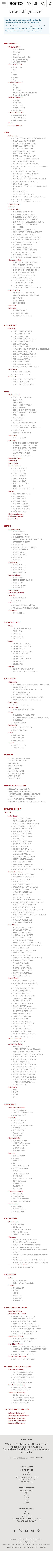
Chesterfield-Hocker (15, 516)
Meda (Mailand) (18, 67)
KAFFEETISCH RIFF (20, 687)
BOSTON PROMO (20, 1141)
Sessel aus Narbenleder (16, 1418)
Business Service (19, 108)
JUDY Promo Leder (20, 1280)
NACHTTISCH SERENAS (22, 728)
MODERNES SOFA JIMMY (22, 247)
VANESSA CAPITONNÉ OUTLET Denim (28, 945)
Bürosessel (12, 440)
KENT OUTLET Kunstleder (23, 859)
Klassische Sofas (14, 290)
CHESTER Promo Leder (22, 1143)
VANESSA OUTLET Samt (22, 933)
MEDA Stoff (17, 1136)
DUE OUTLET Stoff (20, 882)
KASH (15, 1095)
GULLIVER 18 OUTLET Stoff (23, 874)
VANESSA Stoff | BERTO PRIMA (24, 1352)
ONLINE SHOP (12, 809)
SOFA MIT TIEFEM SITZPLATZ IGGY (27, 240)
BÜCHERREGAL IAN (21, 705)
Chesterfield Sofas (15, 260)
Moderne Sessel (14, 395)
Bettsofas (11, 1153)
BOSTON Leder (19, 839)
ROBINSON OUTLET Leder (23, 877)
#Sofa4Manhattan (19, 118)
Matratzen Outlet (14, 1039)
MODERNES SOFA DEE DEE (23, 214)
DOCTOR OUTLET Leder (22, 968)
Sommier (11, 595)
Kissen (10, 733)
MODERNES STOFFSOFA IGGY (25, 217)
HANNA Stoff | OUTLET (22, 976)
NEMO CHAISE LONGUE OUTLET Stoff (28, 910)
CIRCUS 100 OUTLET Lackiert (24, 1072)
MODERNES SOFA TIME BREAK (25, 219)
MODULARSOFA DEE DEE (23, 149)
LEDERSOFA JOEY (20, 311)
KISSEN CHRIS (18, 740)
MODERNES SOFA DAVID (23, 212)
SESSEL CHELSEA (19, 481)
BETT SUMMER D (19, 570)
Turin (15, 72)
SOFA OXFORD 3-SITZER (23, 285)
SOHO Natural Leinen (21, 1395)
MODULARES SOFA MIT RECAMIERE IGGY (29, 138)
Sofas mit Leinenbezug (16, 1370)
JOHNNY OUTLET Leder (22, 849)
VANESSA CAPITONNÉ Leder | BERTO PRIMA (30, 1347)
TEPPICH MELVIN (20, 745)
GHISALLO (17, 1184)
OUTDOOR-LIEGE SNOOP (18, 761)
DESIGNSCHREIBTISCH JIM (23, 710)
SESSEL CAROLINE (15, 766)
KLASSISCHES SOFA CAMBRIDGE (26, 296)
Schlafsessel (12, 369)
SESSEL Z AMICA (19, 438)
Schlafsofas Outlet (14, 872)
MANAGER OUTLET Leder (23, 960)
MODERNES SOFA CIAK (22, 255)
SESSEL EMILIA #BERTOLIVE (19, 789)
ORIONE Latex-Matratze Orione (25, 1240)
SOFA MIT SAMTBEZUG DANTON (26, 252)
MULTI (15, 1092)
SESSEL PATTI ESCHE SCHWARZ (25, 425)
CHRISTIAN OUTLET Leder (23, 852)
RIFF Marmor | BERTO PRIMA (24, 1359)
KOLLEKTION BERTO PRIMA (15, 1308)
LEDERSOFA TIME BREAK (23, 245)
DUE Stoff (16, 1171)
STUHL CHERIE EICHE (21, 644)
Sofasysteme (12, 136)
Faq (14, 85)
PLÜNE (16, 1291)
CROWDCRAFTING (16, 113)
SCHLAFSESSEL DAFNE (22, 372)
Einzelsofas (12, 1118)
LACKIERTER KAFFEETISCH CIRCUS (27, 700)
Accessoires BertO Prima (17, 1357)
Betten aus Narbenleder (17, 1421)
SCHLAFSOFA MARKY (21, 334)
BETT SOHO (18, 545)
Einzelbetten (12, 562)
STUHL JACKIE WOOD (22, 659)
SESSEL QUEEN (19, 471)
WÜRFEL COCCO (20, 511)
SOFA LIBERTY (18, 300)
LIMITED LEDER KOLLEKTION (16, 1410)
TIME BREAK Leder (20, 1123)
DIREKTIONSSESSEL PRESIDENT (25, 443)
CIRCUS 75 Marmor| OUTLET (24, 1069)
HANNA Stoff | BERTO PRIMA (24, 1354)
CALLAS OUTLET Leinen (22, 867)
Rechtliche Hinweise (30, 1547)
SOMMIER (17, 600)
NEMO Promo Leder (20, 1168)
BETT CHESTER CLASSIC (22, 580)
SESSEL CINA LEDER (21, 484)
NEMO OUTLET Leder (21, 879)
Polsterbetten (13, 590)
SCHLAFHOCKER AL (21, 382)
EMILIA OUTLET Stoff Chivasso (24, 950)
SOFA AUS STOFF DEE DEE (23, 194)
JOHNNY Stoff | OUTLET (22, 829)
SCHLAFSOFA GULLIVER (22, 331)
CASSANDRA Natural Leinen (24, 1400)
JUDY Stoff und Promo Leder (23, 1283)
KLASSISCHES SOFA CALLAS (24, 293)
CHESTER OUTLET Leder (22, 834)
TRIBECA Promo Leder (21, 1235)
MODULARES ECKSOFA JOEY (24, 156)
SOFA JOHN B (13, 769)
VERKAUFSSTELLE (15, 65)
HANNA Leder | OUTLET (22, 928)
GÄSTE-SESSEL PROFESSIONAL (25, 451)
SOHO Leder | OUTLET (22, 991)
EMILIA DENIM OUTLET (22, 930)
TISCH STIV (17, 631)
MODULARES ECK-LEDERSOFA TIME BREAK (30, 179)
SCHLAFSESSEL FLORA (21, 374)
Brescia (15, 77)
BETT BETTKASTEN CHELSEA (24, 547)
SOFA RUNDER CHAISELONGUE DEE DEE (29, 197)
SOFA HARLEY (18, 227)
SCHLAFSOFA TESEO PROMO (24, 354)
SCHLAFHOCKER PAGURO (23, 385)
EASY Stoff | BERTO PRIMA (23, 1319)
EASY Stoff (17, 1161)
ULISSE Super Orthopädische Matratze (27, 1245)
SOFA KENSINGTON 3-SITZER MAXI (27, 288)
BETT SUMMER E (19, 573)
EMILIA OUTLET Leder (21, 965)
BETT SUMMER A (19, 598)
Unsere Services (19, 49)
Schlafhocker (13, 377)
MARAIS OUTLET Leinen (22, 1006)
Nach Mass (17, 103)
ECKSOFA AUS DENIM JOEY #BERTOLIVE (24, 794)
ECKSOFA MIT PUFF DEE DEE (24, 161)
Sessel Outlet (13, 925)
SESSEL (7, 391)
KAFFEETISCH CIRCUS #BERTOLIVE (22, 797)
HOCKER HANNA (20, 501)
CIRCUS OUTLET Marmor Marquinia (26, 1049)
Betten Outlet (13, 978)
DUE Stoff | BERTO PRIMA (23, 1334)
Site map (43, 1547)
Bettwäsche (12, 603)
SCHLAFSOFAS (10, 325)
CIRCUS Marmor (19, 1209)
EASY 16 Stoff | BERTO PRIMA (24, 1324)
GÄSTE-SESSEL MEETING (22, 456)
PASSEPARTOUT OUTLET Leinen (25, 887)
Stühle (10, 641)
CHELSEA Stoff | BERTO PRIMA (24, 1339)
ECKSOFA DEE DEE (20, 184)
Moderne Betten (14, 529)
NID (14, 1097)
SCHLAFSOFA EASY (20, 344)
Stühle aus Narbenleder (16, 1423)
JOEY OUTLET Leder (21, 846)
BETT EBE (16, 560)
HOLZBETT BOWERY (21, 537)
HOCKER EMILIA (19, 499)
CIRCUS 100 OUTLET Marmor (24, 1057)
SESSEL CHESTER (19, 473)
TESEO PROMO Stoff (21, 1173)
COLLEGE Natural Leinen (22, 1382)
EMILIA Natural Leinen (21, 1390)
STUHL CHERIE (19, 649)
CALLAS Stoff (18, 1133)
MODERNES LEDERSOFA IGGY (25, 230)
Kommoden (12, 610)
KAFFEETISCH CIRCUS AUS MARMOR (27, 690)
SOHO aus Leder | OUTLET (23, 986)
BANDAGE (17, 1298)
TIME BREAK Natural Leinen (23, 1372)
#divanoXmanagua (19, 120)
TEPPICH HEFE (19, 748)
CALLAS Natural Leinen (21, 1380)
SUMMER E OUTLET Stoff (22, 1026)
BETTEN (7, 526)
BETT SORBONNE (20, 555)
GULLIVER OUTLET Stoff (22, 892)
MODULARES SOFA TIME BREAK (25, 164)
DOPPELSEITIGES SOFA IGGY (24, 151)
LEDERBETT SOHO (20, 535)
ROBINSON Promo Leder (22, 1179)
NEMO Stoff (17, 1176)
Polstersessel (13, 463)
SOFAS (6, 132)
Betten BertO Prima (15, 1336)
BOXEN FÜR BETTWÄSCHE (24, 1267)
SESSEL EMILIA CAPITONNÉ (24, 410)
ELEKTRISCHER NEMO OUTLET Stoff (27, 900)
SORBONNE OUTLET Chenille (24, 1009)
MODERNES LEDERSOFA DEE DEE (26, 242)
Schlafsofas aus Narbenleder (18, 1416)
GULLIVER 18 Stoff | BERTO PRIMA (26, 1326)
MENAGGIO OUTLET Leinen (24, 857)
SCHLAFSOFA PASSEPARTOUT (24, 339)
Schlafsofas (12, 329)
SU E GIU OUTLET (20, 1085)
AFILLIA (16, 1293)
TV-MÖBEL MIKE (19, 723)
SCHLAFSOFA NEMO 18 (22, 346)
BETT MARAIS (18, 552)
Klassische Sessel (14, 466)
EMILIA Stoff (17, 1194)
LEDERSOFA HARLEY (21, 313)
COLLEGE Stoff (18, 1130)
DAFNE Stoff (17, 1186)
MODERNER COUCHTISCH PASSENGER (29, 697)
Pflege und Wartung (20, 60)
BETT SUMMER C (19, 567)
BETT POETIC (18, 583)
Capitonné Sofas (14, 1138)
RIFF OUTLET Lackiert (21, 1047)
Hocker (11, 491)
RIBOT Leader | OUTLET (22, 831)
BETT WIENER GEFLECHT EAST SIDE (27, 540)
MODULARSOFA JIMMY (22, 199)
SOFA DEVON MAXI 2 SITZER (24, 273)
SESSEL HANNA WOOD (22, 405)
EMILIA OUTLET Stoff (21, 948)
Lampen (11, 1286)
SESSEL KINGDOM (20, 468)
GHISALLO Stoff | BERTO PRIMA (25, 1331)
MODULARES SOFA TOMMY (24, 141)
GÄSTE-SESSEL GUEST (21, 453)
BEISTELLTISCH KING (21, 692)
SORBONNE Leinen (20, 1232)
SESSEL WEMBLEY (20, 479)
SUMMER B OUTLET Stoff (22, 1036)
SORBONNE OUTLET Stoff (23, 988)
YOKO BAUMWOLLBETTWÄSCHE (26, 608)
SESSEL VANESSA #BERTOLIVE (20, 792)
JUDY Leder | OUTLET (21, 1062)
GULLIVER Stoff (19, 1156)
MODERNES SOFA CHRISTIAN (25, 250)
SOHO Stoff (17, 1227)
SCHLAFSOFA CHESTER (22, 278)
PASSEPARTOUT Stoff (21, 1166)
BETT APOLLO (18, 588)
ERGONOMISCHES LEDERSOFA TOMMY (28, 222)
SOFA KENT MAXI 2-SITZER (24, 275)
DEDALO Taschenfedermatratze (24, 1242)
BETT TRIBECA (19, 578)
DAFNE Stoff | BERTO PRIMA (24, 1316)
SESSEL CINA (18, 486)
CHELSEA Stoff (18, 1224)
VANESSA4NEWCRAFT (22, 433)
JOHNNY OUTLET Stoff (22, 844)
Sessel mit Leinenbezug (16, 1385)
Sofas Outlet (12, 816)
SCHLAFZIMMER (11, 1218)
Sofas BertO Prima (15, 1311)
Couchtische (13, 1204)
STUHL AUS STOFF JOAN (22, 651)
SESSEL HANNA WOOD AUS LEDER (27, 428)
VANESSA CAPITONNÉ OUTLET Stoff (27, 958)
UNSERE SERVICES (15, 98)
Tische (10, 626)
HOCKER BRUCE (15, 779)
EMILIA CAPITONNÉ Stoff (23, 940)
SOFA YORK (17, 298)
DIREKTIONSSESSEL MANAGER (25, 446)
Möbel (10, 712)
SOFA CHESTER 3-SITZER (23, 265)
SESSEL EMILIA (18, 403)
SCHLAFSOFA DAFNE (21, 362)
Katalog (15, 88)
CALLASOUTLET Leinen (22, 854)
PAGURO (16, 1158)
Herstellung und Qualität (22, 57)
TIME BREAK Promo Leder (23, 1113)
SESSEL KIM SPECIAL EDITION (24, 423)
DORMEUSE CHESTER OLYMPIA (25, 270)
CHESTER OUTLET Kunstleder (24, 905)
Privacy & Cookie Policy (21, 95)
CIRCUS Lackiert (19, 1212)
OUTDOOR (8, 755)
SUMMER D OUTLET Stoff (23, 1003)
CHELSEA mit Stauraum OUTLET (25, 983)
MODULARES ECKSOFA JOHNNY (26, 159)
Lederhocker (13, 519)
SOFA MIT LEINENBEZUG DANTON (27, 257)
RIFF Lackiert (17, 1206)
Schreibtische (13, 707)
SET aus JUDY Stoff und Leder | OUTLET (28, 1054)
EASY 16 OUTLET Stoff (21, 895)
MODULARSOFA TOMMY (23, 176)
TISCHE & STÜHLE (12, 623)
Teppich (11, 743)
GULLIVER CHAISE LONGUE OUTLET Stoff (29, 915)
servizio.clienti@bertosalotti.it (26, 1542)
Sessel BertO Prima (15, 1344)
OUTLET (7, 813)
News (10, 123)
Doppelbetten (13, 1222)
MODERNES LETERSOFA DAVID (25, 225)
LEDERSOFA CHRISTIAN (22, 316)
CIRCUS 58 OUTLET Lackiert (24, 1074)
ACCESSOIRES (10, 679)
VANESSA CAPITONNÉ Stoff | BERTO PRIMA (30, 1349)
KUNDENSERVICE (15, 82)
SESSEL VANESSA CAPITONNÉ (25, 413)
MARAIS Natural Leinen (21, 1403)
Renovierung (17, 105)
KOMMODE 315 (19, 613)
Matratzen (12, 1237)
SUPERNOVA (18, 1301)
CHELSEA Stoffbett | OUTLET (24, 981)
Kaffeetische (12, 682)
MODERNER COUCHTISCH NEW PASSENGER (31, 685)
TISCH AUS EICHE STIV (22, 629)
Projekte (16, 100)
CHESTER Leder (19, 1148)
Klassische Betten (14, 575)
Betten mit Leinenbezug (16, 1393)
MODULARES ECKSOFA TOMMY (25, 174)
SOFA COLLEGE (19, 303)
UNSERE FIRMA (14, 47)
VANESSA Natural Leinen (22, 1387)
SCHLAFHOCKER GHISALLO (24, 379)
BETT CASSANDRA (20, 550)
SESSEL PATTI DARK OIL (22, 397)
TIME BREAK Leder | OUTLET (24, 826)
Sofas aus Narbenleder (16, 1413)
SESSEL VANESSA (19, 408)
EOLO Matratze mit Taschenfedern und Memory (30, 1262)
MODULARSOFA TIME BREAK (24, 143)
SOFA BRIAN (13, 763)
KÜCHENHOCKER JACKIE (23, 669)
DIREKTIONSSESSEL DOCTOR (24, 448)
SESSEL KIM (17, 400)
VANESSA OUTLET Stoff (22, 971)
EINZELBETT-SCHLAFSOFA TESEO (26, 367)
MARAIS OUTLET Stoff (21, 1001)
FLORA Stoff (17, 1189)
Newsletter (17, 90)
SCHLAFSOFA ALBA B (21, 359)
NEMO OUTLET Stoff (21, 917)
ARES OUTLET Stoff (20, 1019)
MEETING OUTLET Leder (22, 973)
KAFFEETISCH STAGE (21, 695)
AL (14, 1163)
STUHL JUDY (18, 664)
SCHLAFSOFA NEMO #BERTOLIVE (21, 799)
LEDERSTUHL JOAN (20, 654)
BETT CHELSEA (19, 532)
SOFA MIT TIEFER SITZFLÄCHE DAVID (27, 232)
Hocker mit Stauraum (16, 514)
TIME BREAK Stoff (20, 1110)
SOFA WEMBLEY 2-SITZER (23, 283)
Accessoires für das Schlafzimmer (20, 1265)
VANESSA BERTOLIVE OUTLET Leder (27, 943)
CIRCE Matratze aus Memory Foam (26, 1247)
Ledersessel (12, 461)
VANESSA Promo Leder (22, 1201)
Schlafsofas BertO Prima (17, 1314)
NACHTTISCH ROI (20, 730)
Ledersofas (12, 308)
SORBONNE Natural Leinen (23, 1398)
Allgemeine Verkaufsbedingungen (25, 93)
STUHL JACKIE (18, 656)
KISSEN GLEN (18, 738)
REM (15, 1090)
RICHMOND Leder (20, 1146)
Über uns (16, 52)
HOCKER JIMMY (19, 496)
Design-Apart (18, 110)
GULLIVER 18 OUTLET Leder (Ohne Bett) (28, 869)
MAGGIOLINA (18, 1288)
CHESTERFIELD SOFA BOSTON (25, 263)
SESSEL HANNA (19, 415)
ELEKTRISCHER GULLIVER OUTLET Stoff (28, 902)
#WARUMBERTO (19, 62)
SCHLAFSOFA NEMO (21, 336)
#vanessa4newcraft (20, 115)
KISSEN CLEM (18, 735)
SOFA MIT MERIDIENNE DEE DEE (26, 171)
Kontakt (16, 55)
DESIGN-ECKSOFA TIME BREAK (25, 182)
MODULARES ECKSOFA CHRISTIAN (27, 202)
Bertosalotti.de (16, 3)
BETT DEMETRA (19, 585)
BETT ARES (17, 557)
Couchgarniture (14, 204)
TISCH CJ (16, 634)
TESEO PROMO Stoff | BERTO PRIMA (27, 1329)
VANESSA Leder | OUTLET (23, 935)
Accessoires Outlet (15, 1044)
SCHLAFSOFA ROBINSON (23, 341)
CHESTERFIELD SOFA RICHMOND (26, 268)
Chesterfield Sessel (15, 458)
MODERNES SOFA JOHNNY (24, 235)
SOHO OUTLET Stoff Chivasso (24, 1034)
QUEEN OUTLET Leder (22, 955)
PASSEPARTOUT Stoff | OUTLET (25, 889)
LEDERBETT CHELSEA (21, 542)
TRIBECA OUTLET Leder (22, 998)
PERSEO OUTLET (19, 1042)
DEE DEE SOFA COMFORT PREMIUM (27, 237)
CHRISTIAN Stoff (19, 1115)
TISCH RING (18, 636)
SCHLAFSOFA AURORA (22, 364)
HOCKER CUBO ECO (21, 506)
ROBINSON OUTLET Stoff (23, 885)
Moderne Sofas (13, 209)
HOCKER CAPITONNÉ (22, 494)
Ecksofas (11, 207)
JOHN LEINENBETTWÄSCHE (24, 605)
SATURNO (17, 1296)
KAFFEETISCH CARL (16, 771)
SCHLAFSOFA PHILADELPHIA (24, 357)
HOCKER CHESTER (20, 504)
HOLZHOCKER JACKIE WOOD (25, 672)
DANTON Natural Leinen (22, 1375)
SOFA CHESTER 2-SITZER (23, 280)
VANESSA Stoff (18, 1196)
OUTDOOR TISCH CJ (16, 773)
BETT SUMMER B (19, 565)
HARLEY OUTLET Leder (22, 819)
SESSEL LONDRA (19, 476)
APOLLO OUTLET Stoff (22, 1014)
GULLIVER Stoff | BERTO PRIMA (25, 1321)
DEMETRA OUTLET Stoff (22, 1011)
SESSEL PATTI (18, 418)
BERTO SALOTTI (10, 43)
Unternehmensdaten (14, 1547)
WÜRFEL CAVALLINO (21, 509)
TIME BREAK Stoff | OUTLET (24, 821)
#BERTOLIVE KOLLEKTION (15, 786)
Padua (15, 75)
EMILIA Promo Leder (21, 1199)
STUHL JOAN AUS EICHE (23, 646)
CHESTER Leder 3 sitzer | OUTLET (26, 824)
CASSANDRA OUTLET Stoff (23, 996)
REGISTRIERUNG (36, 1458)
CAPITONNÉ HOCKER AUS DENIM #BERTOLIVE (27, 802)
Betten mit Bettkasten (16, 593)
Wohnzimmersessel (15, 1191)
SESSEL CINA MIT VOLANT (23, 489)
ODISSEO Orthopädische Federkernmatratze (29, 1260)
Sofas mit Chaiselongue (16, 1108)
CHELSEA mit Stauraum (22, 1229)
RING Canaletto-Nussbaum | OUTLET (27, 1052)
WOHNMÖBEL (10, 1104)
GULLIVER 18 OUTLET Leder (24, 907)
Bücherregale (13, 702)
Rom (14, 70)
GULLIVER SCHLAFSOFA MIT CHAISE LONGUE (31, 349)
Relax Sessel (12, 435)
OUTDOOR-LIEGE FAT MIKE (19, 758)
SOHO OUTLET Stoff (21, 993)
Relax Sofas (12, 306)
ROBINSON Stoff (19, 1181)
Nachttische (12, 725)
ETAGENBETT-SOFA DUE (22, 352)
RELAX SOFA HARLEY (21, 154)
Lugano (15, 80)
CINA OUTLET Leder (21, 963)
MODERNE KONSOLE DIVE (23, 715)
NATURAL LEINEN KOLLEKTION (17, 1366)
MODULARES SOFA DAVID (23, 146)
